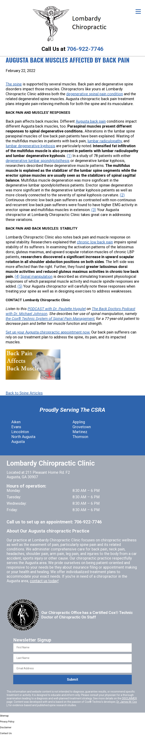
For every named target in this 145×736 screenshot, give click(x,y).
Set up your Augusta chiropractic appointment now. (48, 332)
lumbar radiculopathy (104, 141)
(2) (122, 195)
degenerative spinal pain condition (94, 94)
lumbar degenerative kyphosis (30, 146)
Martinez (79, 432)
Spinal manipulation (36, 276)
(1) (69, 155)
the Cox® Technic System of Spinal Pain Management (50, 318)
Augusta (18, 441)
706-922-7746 (85, 49)
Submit (72, 679)
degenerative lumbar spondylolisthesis (37, 160)
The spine (14, 84)
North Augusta (23, 436)
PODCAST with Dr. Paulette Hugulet (57, 308)
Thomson (80, 436)
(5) (20, 286)
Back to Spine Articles (24, 393)
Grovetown (81, 427)
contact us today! (44, 581)
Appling (78, 422)
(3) (93, 209)
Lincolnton (20, 432)
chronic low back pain (95, 242)
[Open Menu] (138, 12)
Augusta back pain (91, 121)
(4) (17, 276)
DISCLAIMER (129, 698)
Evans (16, 427)
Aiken (16, 422)
